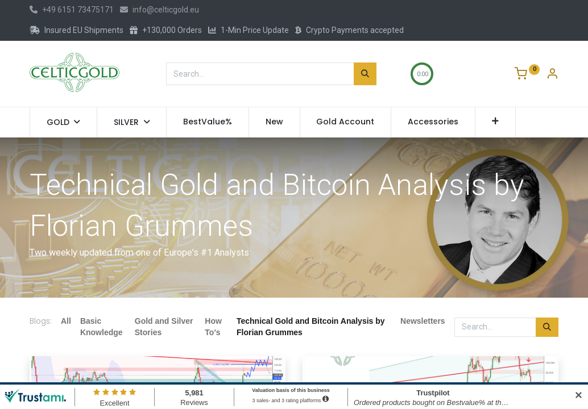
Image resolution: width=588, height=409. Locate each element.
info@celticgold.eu (159, 9)
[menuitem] (208, 122)
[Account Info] (552, 75)
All (66, 320)
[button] (495, 122)
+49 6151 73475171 (72, 9)
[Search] (365, 73)
